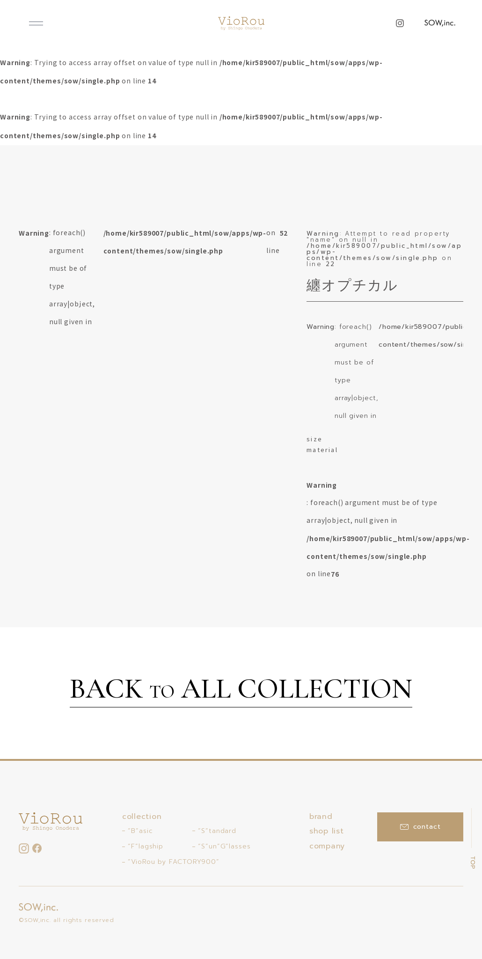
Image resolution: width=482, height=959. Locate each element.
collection (141, 816)
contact (420, 827)
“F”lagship (145, 846)
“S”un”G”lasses (224, 846)
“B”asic (140, 831)
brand (321, 816)
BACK (241, 690)
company (327, 846)
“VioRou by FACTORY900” (173, 862)
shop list (326, 831)
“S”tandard (217, 831)
